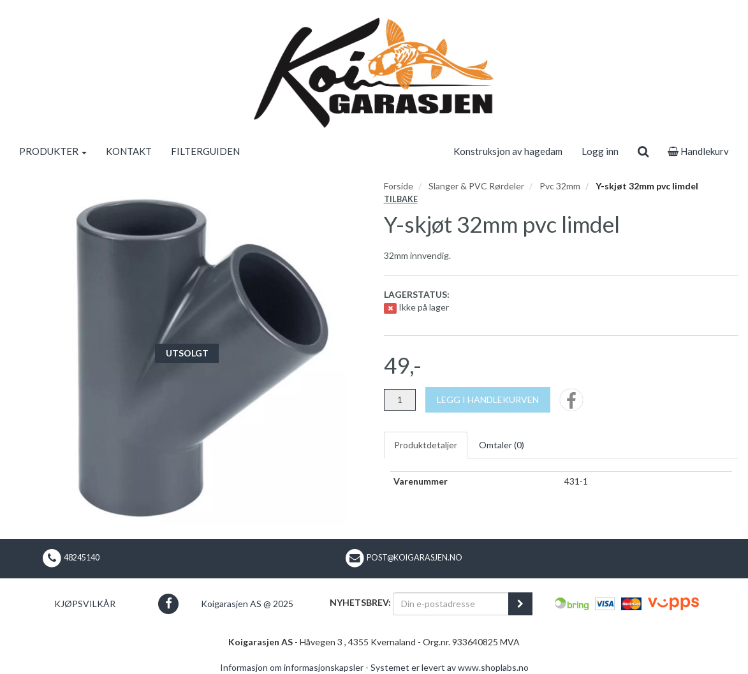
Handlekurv (698, 151)
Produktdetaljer (425, 444)
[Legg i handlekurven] (487, 400)
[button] (168, 603)
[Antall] (400, 400)
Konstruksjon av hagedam (507, 151)
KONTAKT (129, 151)
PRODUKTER (53, 151)
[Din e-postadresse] (451, 603)
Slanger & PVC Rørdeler (476, 185)
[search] (643, 151)
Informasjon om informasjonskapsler (291, 667)
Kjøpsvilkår (84, 603)
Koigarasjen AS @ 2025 (247, 603)
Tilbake (401, 199)
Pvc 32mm (559, 185)
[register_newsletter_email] (520, 603)
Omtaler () (501, 444)
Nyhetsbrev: (360, 602)
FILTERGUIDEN (205, 151)
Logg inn (600, 151)
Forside (398, 185)
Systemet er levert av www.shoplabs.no (449, 667)
